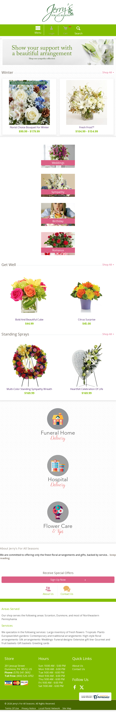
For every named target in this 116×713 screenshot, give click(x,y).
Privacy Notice (30, 711)
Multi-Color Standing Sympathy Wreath (29, 389)
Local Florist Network (51, 711)
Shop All (108, 72)
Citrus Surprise (87, 319)
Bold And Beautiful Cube (29, 319)
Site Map (70, 711)
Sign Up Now (58, 579)
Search (75, 33)
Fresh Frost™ (87, 127)
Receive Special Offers (58, 573)
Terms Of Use (12, 711)
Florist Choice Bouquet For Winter (29, 127)
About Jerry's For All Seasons (19, 548)
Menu (41, 32)
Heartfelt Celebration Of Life (87, 389)
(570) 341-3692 (22, 675)
